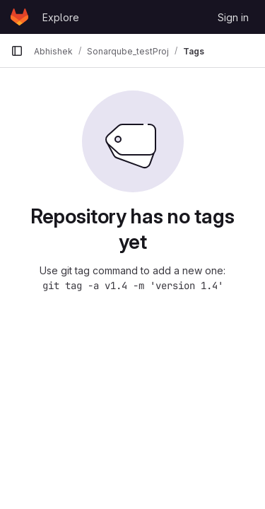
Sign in (233, 17)
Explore (60, 17)
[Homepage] (19, 17)
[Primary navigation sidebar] (17, 51)
